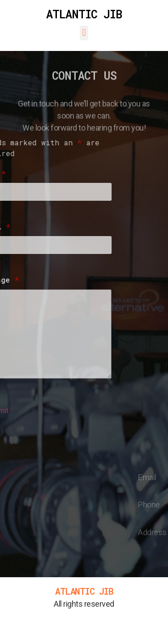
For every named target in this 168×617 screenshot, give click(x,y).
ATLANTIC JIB (84, 14)
